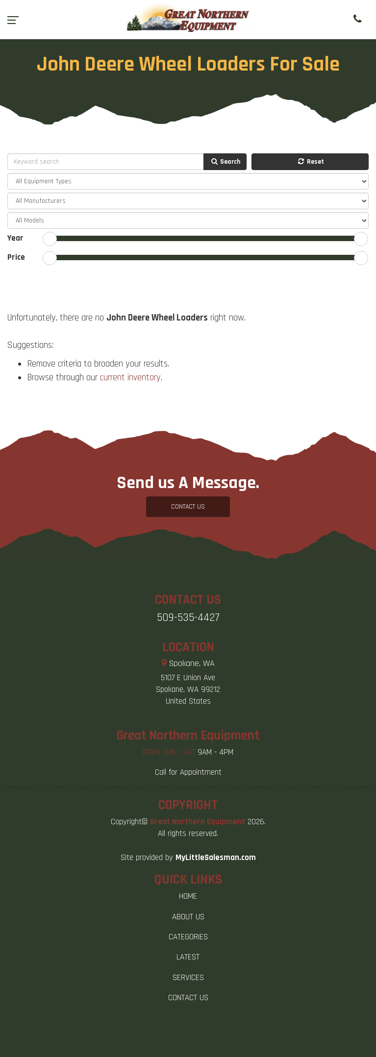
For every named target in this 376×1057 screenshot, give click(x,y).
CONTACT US (188, 506)
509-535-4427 (188, 618)
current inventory (130, 377)
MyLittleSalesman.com (215, 857)
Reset (310, 161)
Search (225, 161)
